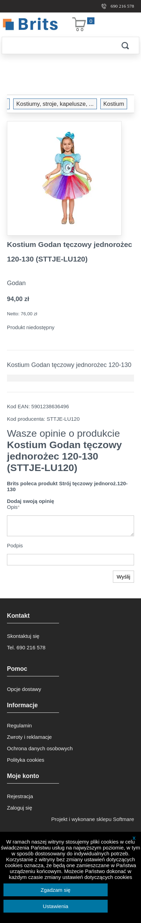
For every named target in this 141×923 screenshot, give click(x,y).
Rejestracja (20, 796)
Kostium (113, 104)
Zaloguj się (19, 808)
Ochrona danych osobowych (40, 748)
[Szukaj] (56, 45)
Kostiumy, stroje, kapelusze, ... (55, 104)
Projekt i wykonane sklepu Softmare (92, 819)
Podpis (15, 545)
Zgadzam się (55, 890)
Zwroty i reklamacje (29, 737)
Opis (13, 507)
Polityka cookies (25, 760)
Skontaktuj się (23, 636)
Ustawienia (55, 906)
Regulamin (19, 725)
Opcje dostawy (24, 689)
